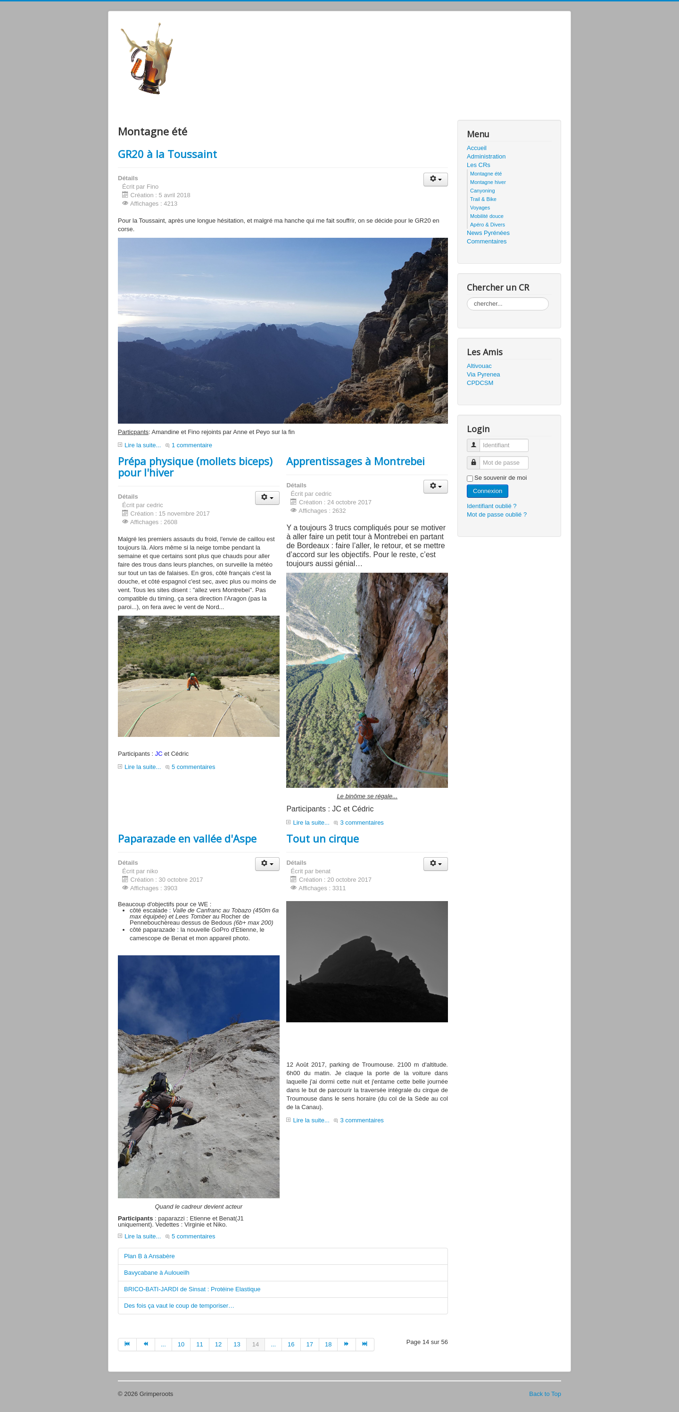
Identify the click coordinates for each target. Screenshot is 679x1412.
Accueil (477, 147)
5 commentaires (193, 766)
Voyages (480, 207)
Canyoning (482, 190)
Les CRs (478, 164)
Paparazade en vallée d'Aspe (187, 838)
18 (328, 1344)
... (163, 1344)
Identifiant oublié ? (492, 506)
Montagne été (486, 173)
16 (291, 1344)
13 (236, 1344)
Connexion (487, 490)
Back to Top (545, 1393)
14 (255, 1344)
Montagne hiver (488, 182)
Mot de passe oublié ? (497, 514)
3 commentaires (361, 822)
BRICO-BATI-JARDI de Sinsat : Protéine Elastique (192, 1289)
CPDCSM (480, 382)
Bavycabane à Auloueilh (157, 1272)
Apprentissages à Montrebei (355, 461)
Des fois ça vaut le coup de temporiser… (179, 1305)
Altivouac (479, 365)
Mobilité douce (487, 216)
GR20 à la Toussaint (167, 154)
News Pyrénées (488, 232)
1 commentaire (192, 445)
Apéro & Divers (487, 224)
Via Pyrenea (483, 374)
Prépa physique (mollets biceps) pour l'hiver (195, 466)
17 (309, 1344)
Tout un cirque (322, 838)
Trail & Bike (483, 199)
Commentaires (487, 241)
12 (218, 1344)
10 (181, 1344)
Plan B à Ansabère (149, 1256)
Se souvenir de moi (500, 477)
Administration (486, 156)
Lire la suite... (142, 445)
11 (199, 1344)
